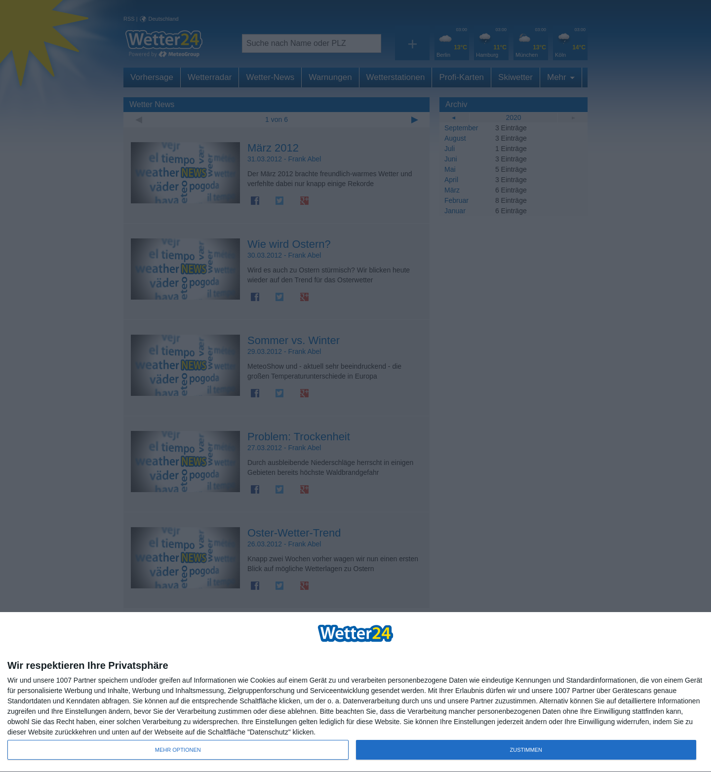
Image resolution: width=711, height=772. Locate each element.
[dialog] (355, 692)
